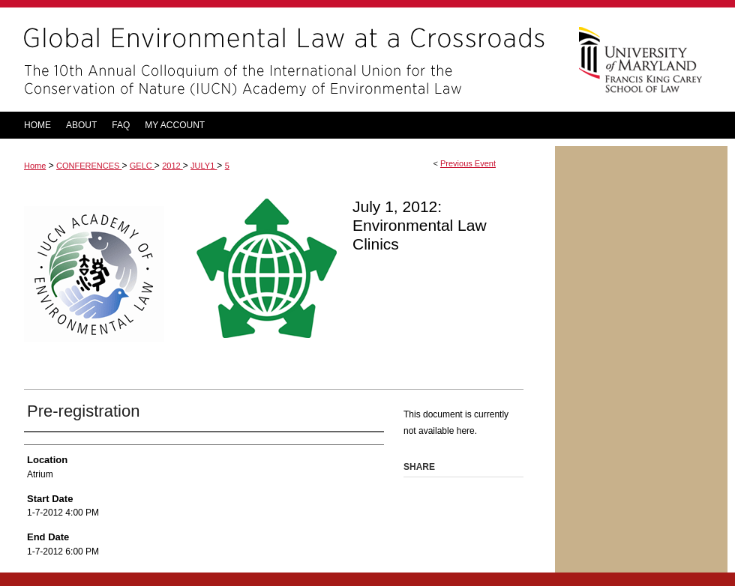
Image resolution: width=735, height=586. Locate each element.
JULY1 (203, 165)
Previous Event (468, 163)
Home (35, 165)
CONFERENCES (89, 165)
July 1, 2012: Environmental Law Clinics (419, 225)
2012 (172, 165)
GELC (142, 165)
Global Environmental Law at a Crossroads (277, 59)
